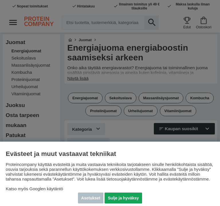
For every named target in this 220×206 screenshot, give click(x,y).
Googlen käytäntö (46, 188)
